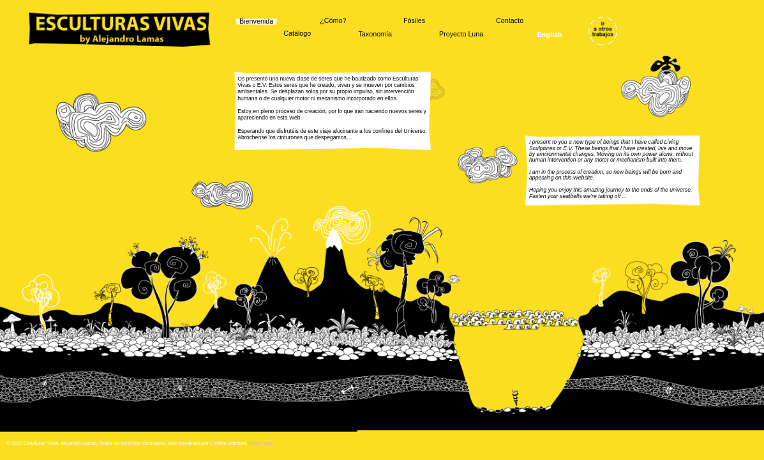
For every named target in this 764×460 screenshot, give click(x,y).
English (549, 35)
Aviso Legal (260, 442)
